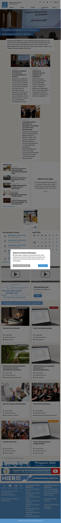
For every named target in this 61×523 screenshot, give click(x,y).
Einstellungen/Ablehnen (21, 268)
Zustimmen (43, 268)
